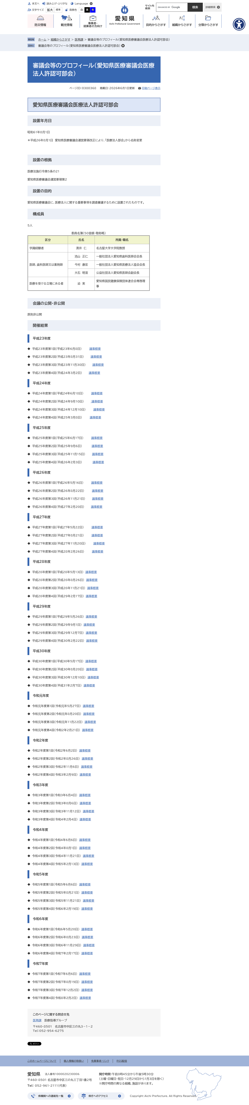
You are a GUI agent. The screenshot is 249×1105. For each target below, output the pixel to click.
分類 (208, 24)
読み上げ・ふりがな (57, 3)
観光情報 (66, 24)
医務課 (79, 39)
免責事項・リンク (100, 1061)
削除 (123, 45)
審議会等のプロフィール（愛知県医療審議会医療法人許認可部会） (79, 45)
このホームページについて (42, 1061)
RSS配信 (121, 1061)
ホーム (42, 39)
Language (81, 3)
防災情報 (40, 24)
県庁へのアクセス (98, 1096)
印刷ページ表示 (151, 88)
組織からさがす (60, 39)
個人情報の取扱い (74, 1061)
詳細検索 (210, 7)
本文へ (36, 3)
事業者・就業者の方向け (92, 25)
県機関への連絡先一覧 (50, 1096)
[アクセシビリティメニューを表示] (239, 24)
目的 (156, 24)
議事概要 (95, 348)
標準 (58, 10)
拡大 (50, 9)
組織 (182, 24)
